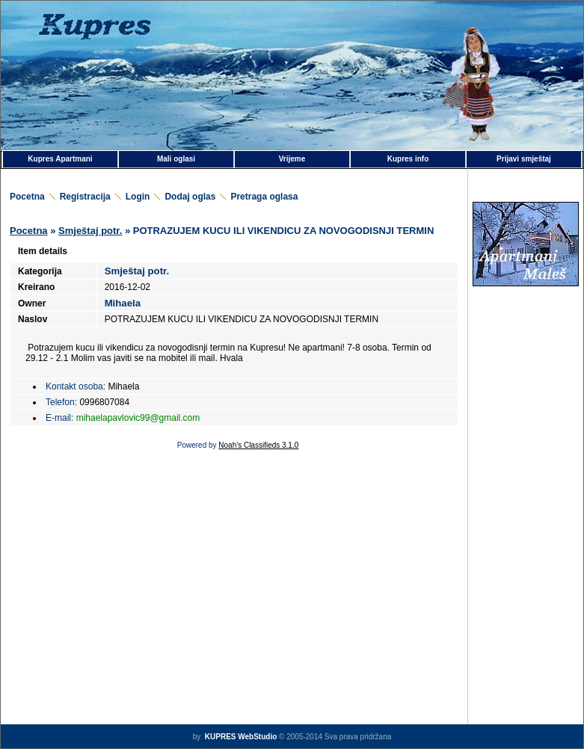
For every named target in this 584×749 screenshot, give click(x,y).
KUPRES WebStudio (240, 737)
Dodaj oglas (190, 196)
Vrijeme (292, 159)
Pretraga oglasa (264, 196)
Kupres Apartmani (60, 159)
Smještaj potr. (90, 230)
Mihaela (123, 303)
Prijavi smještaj (524, 159)
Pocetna (27, 196)
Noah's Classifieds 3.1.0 (258, 445)
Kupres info (408, 159)
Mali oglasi (176, 159)
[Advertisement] (526, 361)
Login (138, 196)
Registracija (85, 196)
